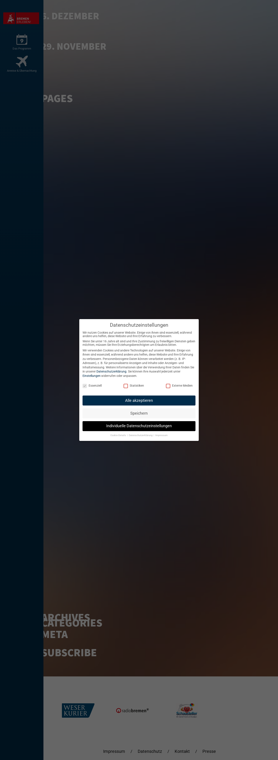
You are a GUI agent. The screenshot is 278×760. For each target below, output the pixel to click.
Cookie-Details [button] (118, 435)
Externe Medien (179, 385)
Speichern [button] (139, 413)
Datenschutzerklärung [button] (141, 435)
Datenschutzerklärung (111, 371)
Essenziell (92, 385)
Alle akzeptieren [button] (139, 400)
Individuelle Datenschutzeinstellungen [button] (139, 426)
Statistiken (134, 385)
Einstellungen (92, 376)
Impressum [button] (161, 435)
